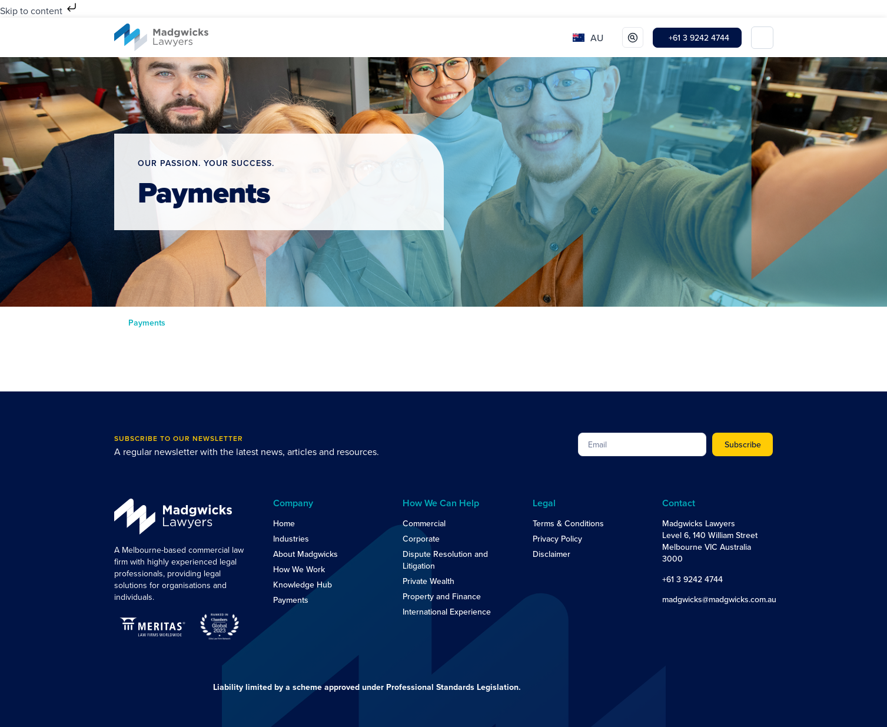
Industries (291, 539)
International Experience (447, 612)
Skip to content (39, 10)
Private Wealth (428, 581)
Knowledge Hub (302, 584)
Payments (290, 600)
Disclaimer (551, 554)
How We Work (299, 569)
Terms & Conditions (568, 523)
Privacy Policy (557, 539)
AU (596, 37)
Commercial (424, 523)
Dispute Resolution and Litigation (445, 560)
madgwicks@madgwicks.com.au (719, 599)
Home (284, 523)
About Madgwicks (305, 554)
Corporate (421, 539)
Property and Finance (442, 596)
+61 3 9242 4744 (692, 579)
